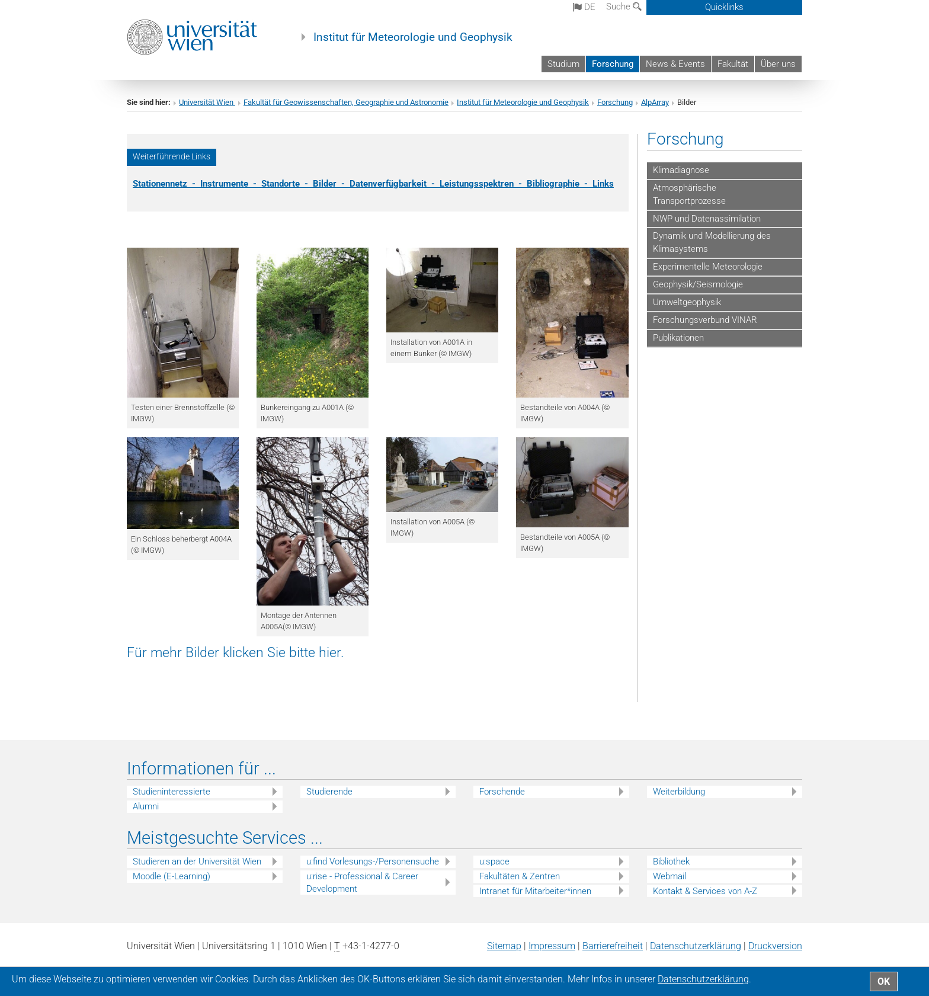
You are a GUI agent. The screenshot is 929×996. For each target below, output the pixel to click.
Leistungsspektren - (483, 183)
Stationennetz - (166, 183)
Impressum (551, 946)
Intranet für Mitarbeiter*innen (535, 891)
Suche (624, 6)
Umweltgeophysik (687, 302)
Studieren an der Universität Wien (197, 861)
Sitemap (504, 946)
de (584, 7)
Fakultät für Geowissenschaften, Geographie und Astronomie (346, 102)
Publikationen (678, 337)
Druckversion (775, 946)
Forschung (612, 64)
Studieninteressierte (171, 791)
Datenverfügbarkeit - (395, 183)
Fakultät (732, 64)
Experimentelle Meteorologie (708, 266)
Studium (563, 64)
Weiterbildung (679, 791)
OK (883, 981)
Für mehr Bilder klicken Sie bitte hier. (235, 652)
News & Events (675, 64)
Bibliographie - (559, 183)
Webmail (669, 876)
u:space (494, 861)
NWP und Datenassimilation (707, 218)
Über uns (778, 64)
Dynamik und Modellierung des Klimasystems (712, 242)
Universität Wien (207, 102)
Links (603, 183)
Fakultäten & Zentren (519, 876)
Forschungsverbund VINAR (705, 320)
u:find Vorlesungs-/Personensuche (372, 861)
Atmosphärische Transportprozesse (689, 194)
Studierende (329, 791)
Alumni (146, 806)
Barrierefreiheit (612, 946)
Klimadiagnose (681, 170)
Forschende (502, 791)
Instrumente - (230, 183)
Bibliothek (671, 861)
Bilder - (331, 183)
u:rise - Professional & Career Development (362, 882)
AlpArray (655, 102)
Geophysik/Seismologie (698, 284)
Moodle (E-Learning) (171, 876)
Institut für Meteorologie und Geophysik (412, 37)
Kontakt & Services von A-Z (705, 891)
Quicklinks (724, 7)
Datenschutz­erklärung (695, 946)
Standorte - (287, 183)
